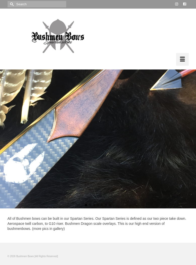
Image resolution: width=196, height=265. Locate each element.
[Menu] (182, 59)
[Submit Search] (11, 4)
